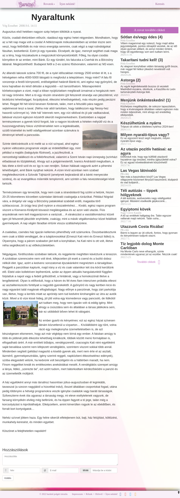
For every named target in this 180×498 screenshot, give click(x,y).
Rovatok (49, 4)
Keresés (159, 4)
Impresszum (77, 494)
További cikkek (149, 262)
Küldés (7, 478)
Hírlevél (99, 494)
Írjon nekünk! (67, 4)
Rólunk (89, 494)
